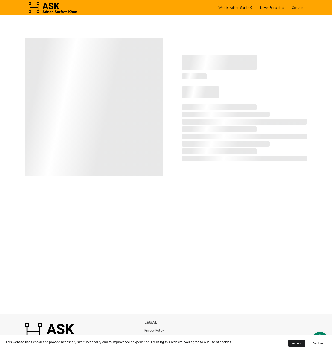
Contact (297, 8)
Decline (318, 343)
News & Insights (272, 8)
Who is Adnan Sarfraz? (235, 8)
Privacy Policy (155, 331)
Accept (297, 343)
